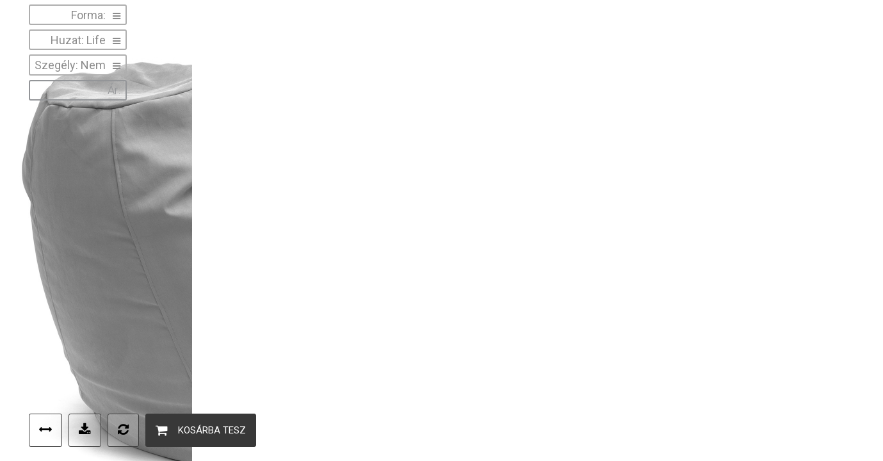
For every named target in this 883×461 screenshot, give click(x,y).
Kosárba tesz (201, 430)
